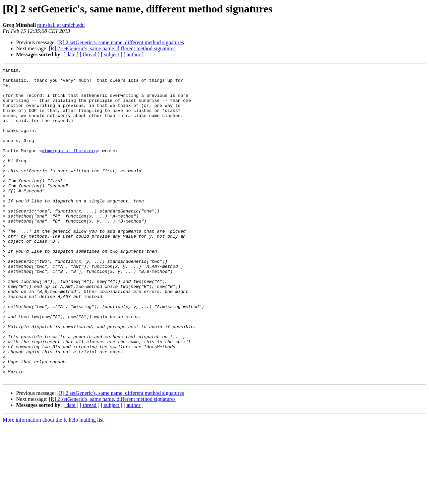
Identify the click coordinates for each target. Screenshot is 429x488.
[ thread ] (90, 54)
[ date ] (70, 54)
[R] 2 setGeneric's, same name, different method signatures (120, 42)
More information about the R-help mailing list (53, 482)
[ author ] (134, 54)
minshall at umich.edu (61, 25)
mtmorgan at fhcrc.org (69, 168)
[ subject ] (111, 54)
